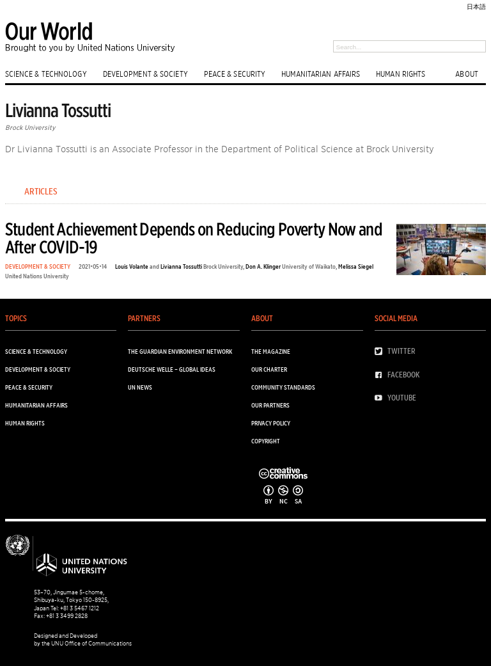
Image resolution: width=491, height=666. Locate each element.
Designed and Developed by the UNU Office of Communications (83, 639)
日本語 (476, 6)
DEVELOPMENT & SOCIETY (145, 73)
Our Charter (269, 369)
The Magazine (270, 351)
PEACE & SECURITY (235, 73)
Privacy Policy (270, 423)
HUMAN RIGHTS (400, 73)
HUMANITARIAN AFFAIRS (320, 73)
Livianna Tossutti (181, 266)
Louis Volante (131, 266)
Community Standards (283, 387)
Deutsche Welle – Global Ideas (171, 369)
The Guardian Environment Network (180, 351)
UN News (140, 387)
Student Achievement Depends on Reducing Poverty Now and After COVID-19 (193, 238)
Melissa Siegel (355, 266)
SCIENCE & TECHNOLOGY (46, 73)
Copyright (265, 441)
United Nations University (37, 276)
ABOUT (466, 73)
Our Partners (270, 405)
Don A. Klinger (263, 266)
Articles (41, 191)
